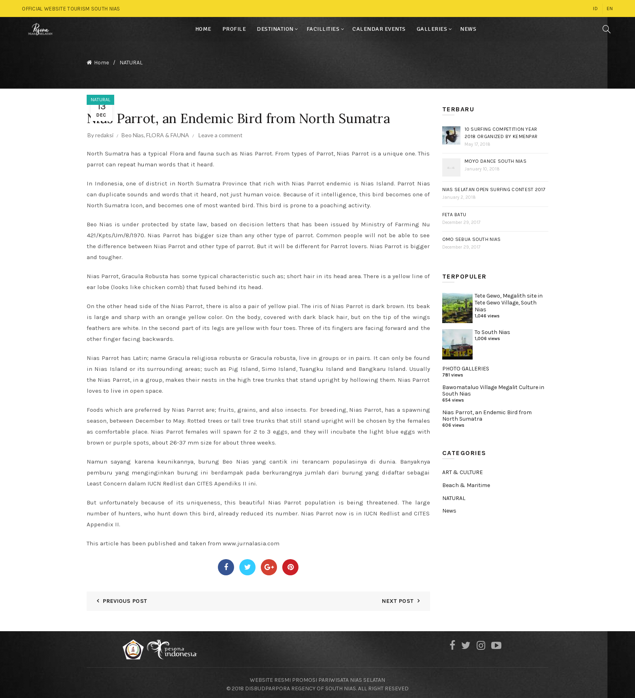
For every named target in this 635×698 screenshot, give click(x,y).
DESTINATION (275, 29)
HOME (203, 29)
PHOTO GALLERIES (465, 365)
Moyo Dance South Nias (495, 158)
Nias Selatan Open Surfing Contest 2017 (494, 186)
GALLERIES (432, 29)
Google (269, 564)
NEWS (468, 29)
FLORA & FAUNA (167, 131)
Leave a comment (220, 131)
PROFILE (234, 29)
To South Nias (492, 329)
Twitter (247, 564)
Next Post (397, 597)
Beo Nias (132, 131)
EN (610, 8)
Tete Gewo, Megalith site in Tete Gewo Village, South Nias (509, 299)
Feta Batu (454, 211)
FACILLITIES (323, 29)
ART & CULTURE (462, 469)
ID (595, 8)
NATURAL (131, 60)
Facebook (226, 564)
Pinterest (290, 564)
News (449, 507)
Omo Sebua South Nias (471, 236)
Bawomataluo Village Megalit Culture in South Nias (493, 387)
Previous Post (125, 597)
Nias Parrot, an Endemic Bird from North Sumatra (487, 412)
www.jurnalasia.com (251, 540)
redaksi (104, 131)
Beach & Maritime (466, 482)
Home (101, 60)
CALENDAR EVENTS (379, 29)
